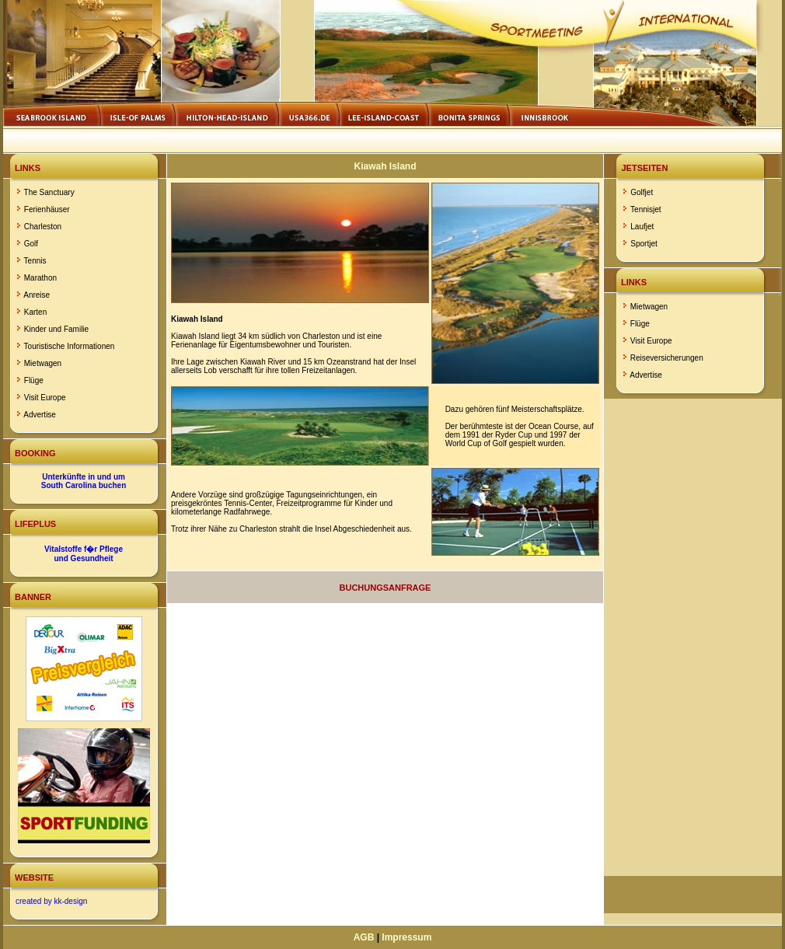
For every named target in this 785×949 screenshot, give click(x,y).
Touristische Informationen (69, 346)
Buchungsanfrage (385, 587)
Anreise (36, 295)
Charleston (42, 226)
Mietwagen (42, 363)
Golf (31, 243)
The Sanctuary (49, 192)
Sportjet (643, 243)
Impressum (406, 937)
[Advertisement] (693, 637)
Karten (35, 312)
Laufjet (642, 226)
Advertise (39, 414)
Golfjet (641, 192)
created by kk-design (51, 901)
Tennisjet (645, 209)
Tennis (35, 260)
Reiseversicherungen (666, 358)
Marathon (40, 278)
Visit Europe (45, 397)
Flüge (34, 380)
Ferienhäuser (47, 209)
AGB (364, 937)
